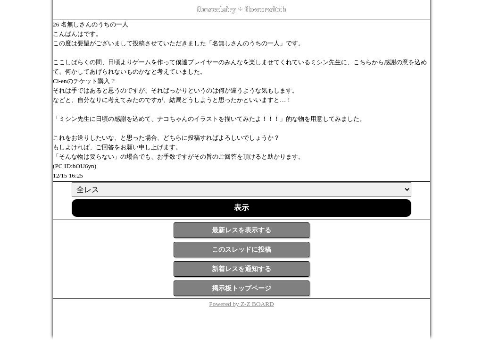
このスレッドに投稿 (241, 249)
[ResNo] (241, 189)
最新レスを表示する (241, 230)
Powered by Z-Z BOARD (241, 303)
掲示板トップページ (241, 288)
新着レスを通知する (241, 268)
